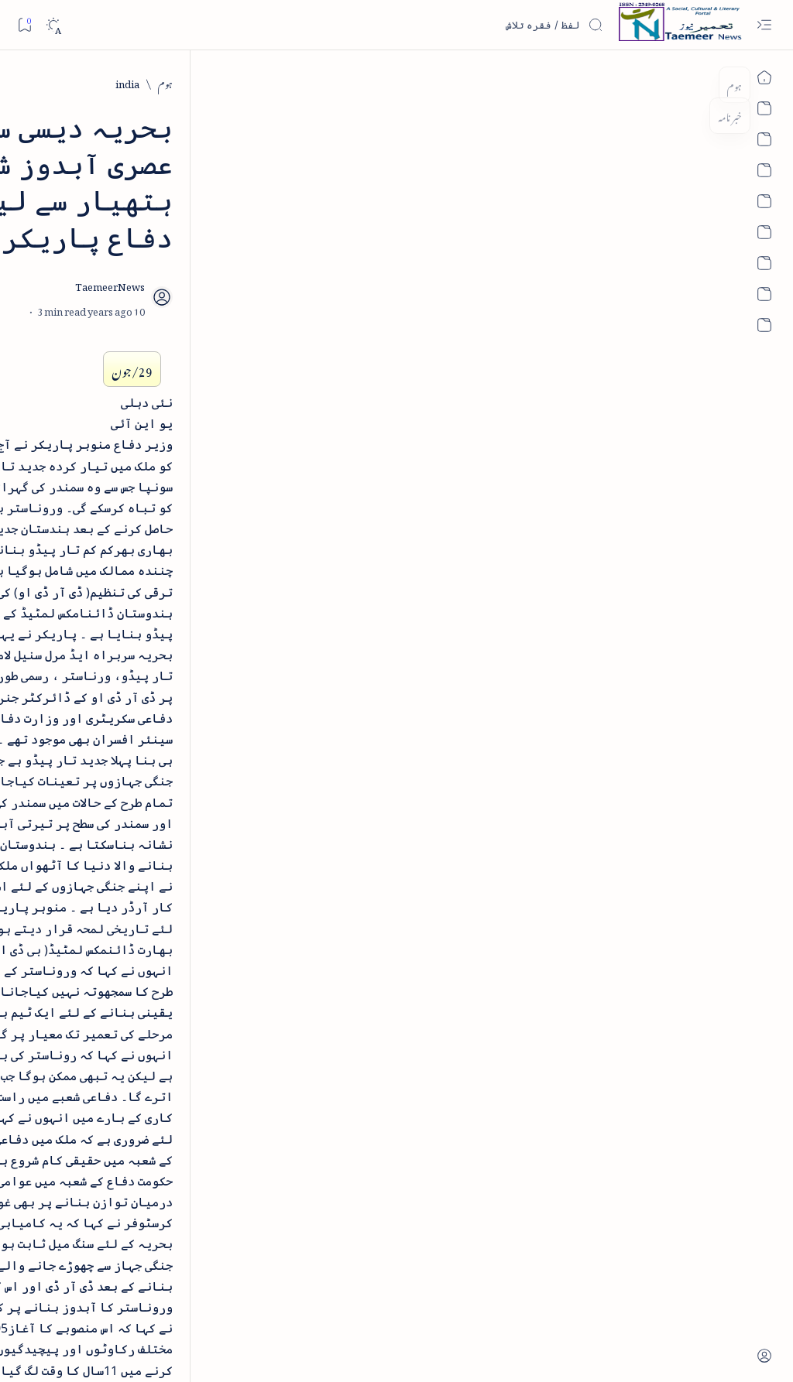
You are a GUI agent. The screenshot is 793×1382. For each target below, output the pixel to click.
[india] (673, 82)
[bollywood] (170, 990)
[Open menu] (764, 25)
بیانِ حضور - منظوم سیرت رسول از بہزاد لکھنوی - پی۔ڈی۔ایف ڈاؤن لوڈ (106, 663)
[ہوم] (710, 82)
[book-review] (123, 359)
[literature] (132, 238)
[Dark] (53, 25)
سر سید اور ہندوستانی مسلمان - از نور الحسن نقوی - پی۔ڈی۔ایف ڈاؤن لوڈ (111, 773)
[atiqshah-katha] (65, 940)
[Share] (276, 224)
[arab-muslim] (170, 890)
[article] (65, 890)
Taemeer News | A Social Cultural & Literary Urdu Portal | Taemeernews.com (503, 1349)
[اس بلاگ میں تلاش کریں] (487, 25)
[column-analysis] (65, 1040)
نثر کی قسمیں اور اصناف (144, 274)
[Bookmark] (24, 24)
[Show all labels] (183, 1088)
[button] (37, 118)
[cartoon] (170, 1040)
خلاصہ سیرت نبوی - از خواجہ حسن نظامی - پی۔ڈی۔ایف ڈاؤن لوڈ (107, 410)
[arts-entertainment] (170, 940)
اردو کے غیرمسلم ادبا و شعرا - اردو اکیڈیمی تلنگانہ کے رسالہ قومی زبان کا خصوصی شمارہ (116, 537)
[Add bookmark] (319, 206)
